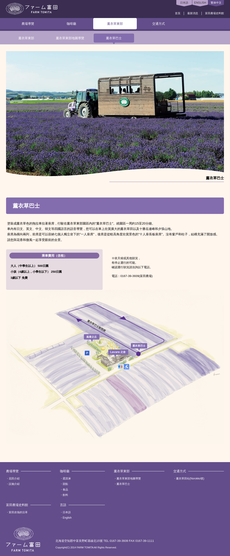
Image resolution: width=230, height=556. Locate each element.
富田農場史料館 (214, 13)
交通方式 (158, 23)
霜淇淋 (67, 478)
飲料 (65, 495)
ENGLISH (200, 2)
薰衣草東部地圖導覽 (70, 38)
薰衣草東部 (115, 23)
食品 (65, 489)
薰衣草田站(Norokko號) (190, 478)
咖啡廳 (71, 23)
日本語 (184, 2)
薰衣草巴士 (114, 38)
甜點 (65, 484)
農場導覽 (28, 23)
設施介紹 (14, 484)
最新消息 (192, 13)
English (67, 517)
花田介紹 (14, 478)
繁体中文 (216, 2)
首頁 (177, 13)
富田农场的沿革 (18, 512)
